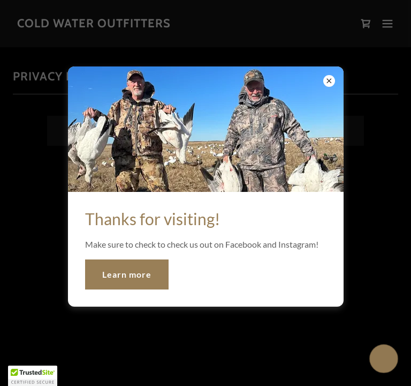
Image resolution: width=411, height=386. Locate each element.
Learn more (126, 274)
